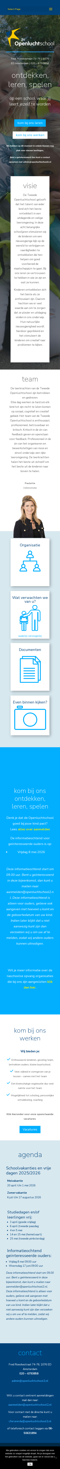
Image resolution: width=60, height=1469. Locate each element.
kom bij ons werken (30, 135)
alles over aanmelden (34, 829)
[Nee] (56, 1457)
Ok (30, 1464)
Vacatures (30, 1129)
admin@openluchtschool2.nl (37, 161)
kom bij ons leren (30, 123)
